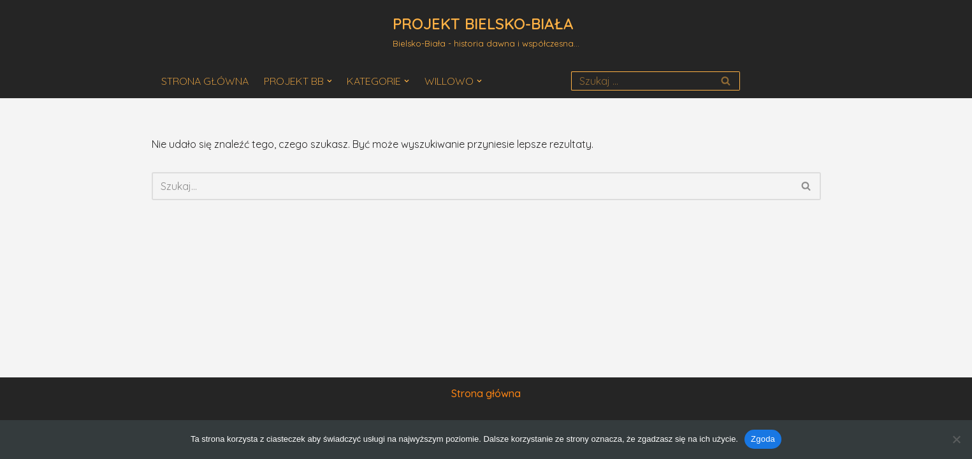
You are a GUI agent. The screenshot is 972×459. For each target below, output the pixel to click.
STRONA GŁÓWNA (205, 81)
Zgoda (763, 439)
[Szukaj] (642, 81)
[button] (329, 81)
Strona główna (486, 393)
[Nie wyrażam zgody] (956, 439)
